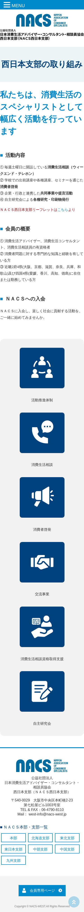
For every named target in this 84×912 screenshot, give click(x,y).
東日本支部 (13, 849)
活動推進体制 (42, 375)
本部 (13, 838)
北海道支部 (40, 838)
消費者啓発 (42, 504)
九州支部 (13, 860)
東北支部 (67, 838)
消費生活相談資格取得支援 (42, 634)
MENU (18, 5)
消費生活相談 (42, 440)
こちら (62, 210)
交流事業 (42, 569)
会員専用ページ (42, 890)
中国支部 (67, 849)
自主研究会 (42, 698)
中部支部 (40, 849)
